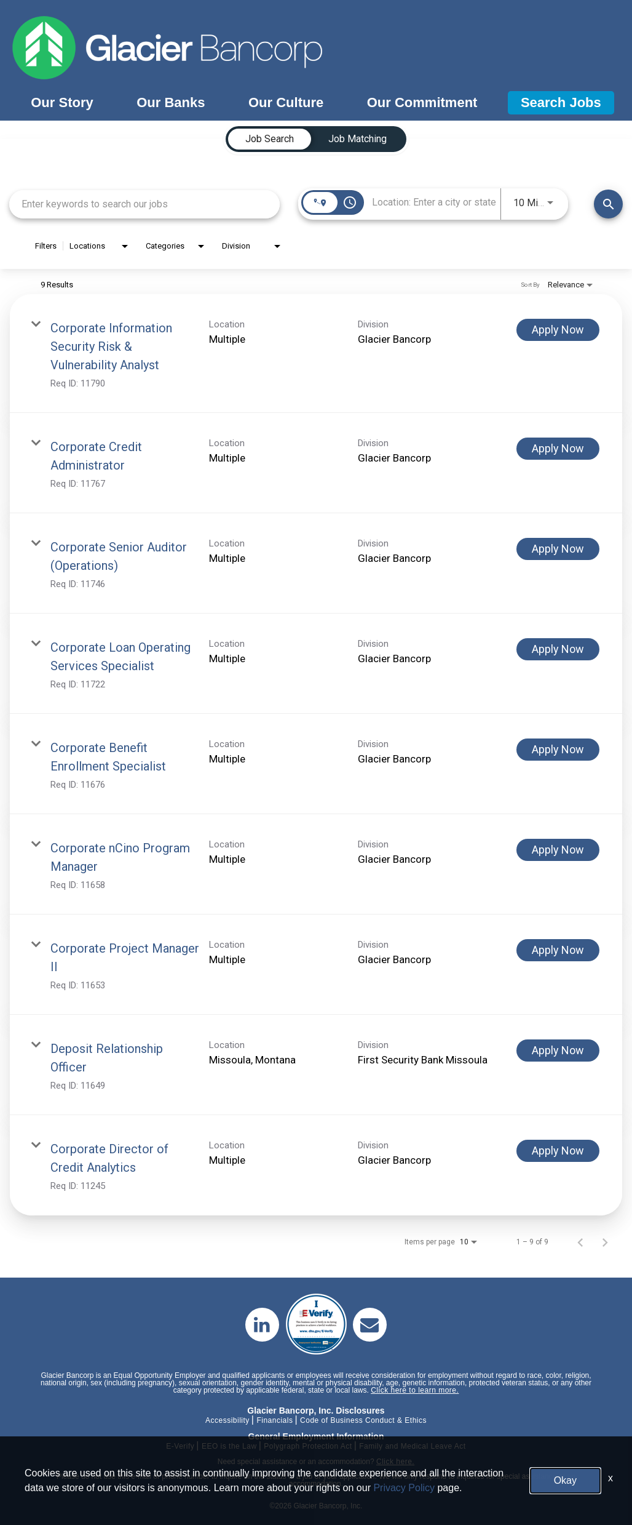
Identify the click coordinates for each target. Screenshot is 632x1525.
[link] (316, 353)
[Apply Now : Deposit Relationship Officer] (557, 1050)
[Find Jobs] (608, 204)
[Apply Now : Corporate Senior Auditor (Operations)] (557, 549)
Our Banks (170, 102)
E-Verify (180, 1446)
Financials (274, 1420)
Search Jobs (561, 102)
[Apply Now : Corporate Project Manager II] (557, 950)
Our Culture (285, 102)
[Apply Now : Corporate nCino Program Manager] (557, 850)
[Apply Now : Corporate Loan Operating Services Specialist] (557, 649)
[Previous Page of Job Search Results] (580, 1242)
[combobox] (144, 204)
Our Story (62, 102)
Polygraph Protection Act (308, 1446)
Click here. (395, 1461)
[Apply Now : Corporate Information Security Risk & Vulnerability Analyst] (557, 330)
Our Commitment (422, 102)
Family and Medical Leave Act (412, 1446)
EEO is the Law (229, 1446)
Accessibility (227, 1420)
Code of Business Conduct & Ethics (363, 1420)
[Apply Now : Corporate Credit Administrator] (557, 449)
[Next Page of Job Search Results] (605, 1242)
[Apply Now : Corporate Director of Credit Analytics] (557, 1151)
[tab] (269, 139)
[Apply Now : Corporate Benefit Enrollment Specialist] (557, 749)
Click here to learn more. (415, 1390)
